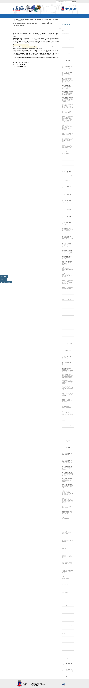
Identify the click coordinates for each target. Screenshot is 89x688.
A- (57, 28)
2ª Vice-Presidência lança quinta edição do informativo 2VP (67, 167)
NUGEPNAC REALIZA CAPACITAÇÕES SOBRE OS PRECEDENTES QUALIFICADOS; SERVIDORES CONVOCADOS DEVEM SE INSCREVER (67, 617)
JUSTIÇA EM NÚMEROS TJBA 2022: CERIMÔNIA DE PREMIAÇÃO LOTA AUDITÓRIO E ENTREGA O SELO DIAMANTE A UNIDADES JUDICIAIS (67, 589)
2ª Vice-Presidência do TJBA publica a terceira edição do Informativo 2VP (67, 400)
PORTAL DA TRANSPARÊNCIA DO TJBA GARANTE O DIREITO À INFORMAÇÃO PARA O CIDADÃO (67, 653)
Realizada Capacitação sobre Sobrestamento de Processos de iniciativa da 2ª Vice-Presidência (67, 364)
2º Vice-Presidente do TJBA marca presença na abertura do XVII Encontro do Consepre (67, 146)
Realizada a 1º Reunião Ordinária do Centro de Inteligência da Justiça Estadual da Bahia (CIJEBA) (67, 376)
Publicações (47, 16)
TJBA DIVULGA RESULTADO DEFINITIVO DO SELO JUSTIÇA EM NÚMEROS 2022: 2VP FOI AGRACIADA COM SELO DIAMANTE (67, 625)
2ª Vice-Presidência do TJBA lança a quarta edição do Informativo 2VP (67, 388)
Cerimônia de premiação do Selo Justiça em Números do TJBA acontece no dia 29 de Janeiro (67, 486)
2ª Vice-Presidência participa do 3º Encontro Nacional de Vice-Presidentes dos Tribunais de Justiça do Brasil (67, 281)
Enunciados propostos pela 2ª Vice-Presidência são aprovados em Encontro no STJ (67, 152)
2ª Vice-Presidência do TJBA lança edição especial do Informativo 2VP (67, 68)
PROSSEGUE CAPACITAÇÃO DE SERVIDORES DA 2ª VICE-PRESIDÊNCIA (67, 419)
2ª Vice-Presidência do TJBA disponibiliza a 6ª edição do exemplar (67, 352)
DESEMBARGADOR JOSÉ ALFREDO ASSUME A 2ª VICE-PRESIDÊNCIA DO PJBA (67, 462)
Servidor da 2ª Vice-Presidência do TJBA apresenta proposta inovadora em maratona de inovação (67, 139)
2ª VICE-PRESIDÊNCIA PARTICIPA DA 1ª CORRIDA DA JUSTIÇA (67, 292)
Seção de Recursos (21, 16)
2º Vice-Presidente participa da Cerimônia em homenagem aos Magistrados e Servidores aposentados (67, 245)
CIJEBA (42, 16)
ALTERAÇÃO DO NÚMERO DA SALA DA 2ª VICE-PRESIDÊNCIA (67, 163)
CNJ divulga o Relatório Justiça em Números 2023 (67, 517)
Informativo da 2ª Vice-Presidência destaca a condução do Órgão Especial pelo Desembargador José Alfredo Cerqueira (67, 304)
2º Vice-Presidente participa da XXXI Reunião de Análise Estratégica (67, 218)
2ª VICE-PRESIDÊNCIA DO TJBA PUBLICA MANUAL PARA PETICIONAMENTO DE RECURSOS (67, 546)
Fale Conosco (75, 16)
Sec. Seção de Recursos (30, 16)
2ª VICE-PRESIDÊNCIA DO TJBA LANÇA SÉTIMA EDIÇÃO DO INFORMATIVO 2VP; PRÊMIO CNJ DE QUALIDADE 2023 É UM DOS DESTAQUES (67, 539)
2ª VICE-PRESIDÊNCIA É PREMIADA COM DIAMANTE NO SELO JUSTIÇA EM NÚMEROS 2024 (67, 238)
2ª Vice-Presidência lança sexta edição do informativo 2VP (67, 133)
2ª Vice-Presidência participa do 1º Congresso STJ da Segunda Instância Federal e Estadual (67, 158)
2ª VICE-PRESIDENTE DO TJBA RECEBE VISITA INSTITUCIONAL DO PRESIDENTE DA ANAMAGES (67, 523)
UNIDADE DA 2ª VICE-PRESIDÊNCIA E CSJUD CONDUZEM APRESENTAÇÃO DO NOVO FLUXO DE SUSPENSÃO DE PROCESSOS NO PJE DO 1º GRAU (67, 175)
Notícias (70, 16)
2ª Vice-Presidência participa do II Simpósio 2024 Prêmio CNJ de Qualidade (67, 394)
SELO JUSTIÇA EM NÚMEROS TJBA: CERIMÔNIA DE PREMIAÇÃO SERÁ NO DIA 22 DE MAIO (67, 597)
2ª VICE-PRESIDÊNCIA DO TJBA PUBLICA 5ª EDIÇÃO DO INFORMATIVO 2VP (67, 583)
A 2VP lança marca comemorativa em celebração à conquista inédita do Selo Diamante (67, 610)
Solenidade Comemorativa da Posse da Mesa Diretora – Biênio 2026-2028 (67, 62)
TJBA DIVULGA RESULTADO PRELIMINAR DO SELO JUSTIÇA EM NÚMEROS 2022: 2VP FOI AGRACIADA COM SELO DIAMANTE (67, 646)
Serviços (66, 16)
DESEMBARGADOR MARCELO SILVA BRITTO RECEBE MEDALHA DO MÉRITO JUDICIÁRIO (67, 604)
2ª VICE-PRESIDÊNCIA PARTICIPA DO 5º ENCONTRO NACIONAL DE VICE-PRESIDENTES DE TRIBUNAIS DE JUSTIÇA (67, 99)
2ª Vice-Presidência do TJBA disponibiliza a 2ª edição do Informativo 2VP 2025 (67, 224)
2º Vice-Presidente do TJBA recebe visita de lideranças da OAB (67, 430)
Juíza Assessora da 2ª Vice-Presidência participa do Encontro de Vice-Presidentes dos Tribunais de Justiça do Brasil (67, 412)
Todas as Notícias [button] (70, 676)
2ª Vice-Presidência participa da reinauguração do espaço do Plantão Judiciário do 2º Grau (67, 182)
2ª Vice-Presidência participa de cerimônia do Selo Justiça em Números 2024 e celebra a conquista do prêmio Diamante (67, 211)
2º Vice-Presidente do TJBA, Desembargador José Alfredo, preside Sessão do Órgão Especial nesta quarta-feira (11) (67, 333)
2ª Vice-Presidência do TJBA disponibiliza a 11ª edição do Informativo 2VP (67, 275)
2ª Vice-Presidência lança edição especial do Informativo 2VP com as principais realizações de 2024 (67, 252)
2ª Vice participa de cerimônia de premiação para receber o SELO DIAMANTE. (67, 474)
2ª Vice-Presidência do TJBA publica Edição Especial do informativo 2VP (67, 480)
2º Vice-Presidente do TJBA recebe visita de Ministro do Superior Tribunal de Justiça (67, 406)
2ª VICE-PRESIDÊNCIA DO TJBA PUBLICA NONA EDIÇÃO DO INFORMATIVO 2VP (67, 512)
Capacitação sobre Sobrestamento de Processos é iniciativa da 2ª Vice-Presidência (67, 370)
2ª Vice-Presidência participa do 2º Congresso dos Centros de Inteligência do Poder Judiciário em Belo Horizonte (67, 38)
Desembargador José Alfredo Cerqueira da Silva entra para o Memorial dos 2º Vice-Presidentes (67, 80)
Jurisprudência (60, 16)
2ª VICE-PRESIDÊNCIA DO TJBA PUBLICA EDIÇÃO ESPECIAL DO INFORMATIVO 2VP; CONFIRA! (67, 659)
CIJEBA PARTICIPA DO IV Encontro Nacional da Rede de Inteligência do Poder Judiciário (67, 106)
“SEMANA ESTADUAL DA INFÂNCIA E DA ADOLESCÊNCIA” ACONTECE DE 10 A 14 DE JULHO (67, 562)
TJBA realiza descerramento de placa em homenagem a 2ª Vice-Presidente (67, 449)
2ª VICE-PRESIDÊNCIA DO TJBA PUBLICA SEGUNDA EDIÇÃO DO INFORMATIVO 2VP (67, 424)
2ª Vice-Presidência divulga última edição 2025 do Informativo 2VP (67, 87)
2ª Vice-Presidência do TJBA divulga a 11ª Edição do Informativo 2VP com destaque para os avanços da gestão (67, 492)
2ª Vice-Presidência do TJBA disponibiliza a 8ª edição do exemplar (67, 318)
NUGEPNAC (38, 16)
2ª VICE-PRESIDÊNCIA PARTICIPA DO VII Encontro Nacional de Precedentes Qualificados (67, 93)
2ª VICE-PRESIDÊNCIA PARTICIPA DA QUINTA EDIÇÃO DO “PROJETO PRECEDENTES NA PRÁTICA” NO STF (67, 312)
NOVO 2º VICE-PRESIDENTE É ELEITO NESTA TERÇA (67, 506)
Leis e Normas (53, 16)
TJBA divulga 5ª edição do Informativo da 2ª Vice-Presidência (67, 358)
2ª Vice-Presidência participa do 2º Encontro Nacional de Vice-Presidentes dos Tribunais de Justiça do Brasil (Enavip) (67, 345)
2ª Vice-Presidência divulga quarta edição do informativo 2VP (67, 196)
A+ (59, 28)
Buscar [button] (74, 1)
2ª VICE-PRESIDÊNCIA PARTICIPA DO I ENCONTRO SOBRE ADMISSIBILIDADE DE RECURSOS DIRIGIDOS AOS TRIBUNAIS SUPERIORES (67, 231)
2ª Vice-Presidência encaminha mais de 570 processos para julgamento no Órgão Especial (67, 297)
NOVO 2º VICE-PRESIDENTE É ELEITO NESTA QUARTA (67, 111)
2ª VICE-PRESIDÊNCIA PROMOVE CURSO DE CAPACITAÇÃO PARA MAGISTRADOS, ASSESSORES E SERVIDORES (67, 442)
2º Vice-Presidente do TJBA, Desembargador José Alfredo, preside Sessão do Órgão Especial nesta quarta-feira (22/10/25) (67, 127)
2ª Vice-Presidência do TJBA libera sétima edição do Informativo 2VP (67, 339)
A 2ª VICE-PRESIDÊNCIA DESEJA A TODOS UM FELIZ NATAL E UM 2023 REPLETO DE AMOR (67, 665)
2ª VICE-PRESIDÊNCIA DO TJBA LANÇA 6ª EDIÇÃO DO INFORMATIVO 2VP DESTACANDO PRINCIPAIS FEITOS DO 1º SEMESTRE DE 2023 (67, 554)
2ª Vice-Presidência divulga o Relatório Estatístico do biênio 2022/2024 (67, 468)
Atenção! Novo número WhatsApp (67, 257)
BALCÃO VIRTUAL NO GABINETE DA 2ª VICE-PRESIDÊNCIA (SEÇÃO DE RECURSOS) (67, 671)
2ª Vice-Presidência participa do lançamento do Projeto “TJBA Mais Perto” (67, 382)
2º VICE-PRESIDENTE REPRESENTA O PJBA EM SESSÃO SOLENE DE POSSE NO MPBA (67, 436)
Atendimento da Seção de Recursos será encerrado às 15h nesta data (67, 44)
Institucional (14, 16)
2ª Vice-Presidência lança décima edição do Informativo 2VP (67, 287)
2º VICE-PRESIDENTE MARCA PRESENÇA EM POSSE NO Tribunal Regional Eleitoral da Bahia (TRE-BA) (67, 55)
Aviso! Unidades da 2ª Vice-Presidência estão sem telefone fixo (67, 269)
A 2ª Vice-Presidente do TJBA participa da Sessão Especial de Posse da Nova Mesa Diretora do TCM (67, 633)
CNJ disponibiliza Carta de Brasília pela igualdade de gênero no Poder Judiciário (67, 577)
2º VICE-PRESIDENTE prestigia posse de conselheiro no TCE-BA (67, 49)
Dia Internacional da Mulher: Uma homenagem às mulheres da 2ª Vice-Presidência (67, 639)
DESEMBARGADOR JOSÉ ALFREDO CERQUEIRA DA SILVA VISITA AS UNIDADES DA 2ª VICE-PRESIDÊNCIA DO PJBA (67, 455)
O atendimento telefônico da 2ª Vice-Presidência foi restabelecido (67, 263)
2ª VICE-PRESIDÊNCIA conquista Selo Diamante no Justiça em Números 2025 (67, 74)
